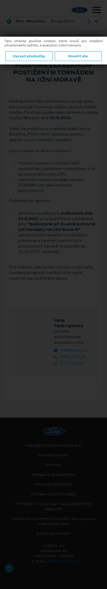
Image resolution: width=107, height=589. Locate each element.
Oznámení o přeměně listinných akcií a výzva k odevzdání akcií (53, 521)
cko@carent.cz (71, 350)
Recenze (53, 465)
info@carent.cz (60, 561)
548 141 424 (70, 357)
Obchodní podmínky (53, 484)
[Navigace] (96, 10)
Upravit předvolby (29, 56)
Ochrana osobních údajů (53, 494)
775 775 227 (69, 363)
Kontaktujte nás (53, 455)
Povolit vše (78, 56)
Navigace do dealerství (53, 474)
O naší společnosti (53, 533)
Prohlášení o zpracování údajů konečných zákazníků (53, 506)
